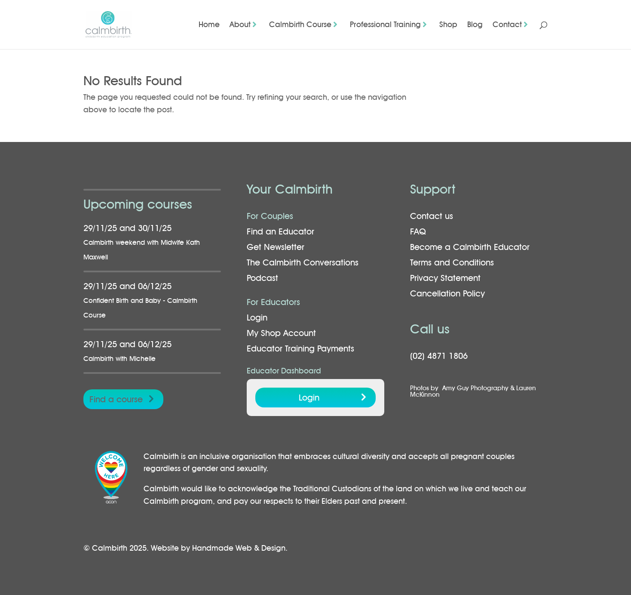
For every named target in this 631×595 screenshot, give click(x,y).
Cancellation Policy (447, 293)
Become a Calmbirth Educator (470, 247)
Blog (475, 25)
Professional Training (385, 25)
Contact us (431, 216)
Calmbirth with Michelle (119, 359)
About (240, 25)
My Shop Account (281, 333)
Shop (448, 25)
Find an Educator (280, 231)
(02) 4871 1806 (439, 356)
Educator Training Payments (300, 348)
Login (257, 317)
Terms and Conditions (452, 262)
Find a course (116, 399)
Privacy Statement (445, 278)
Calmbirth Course (300, 25)
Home (209, 25)
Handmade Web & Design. (240, 547)
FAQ (418, 231)
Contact (507, 25)
